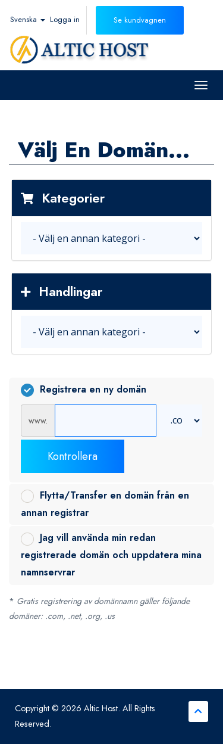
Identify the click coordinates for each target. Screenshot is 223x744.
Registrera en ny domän (83, 389)
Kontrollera (73, 456)
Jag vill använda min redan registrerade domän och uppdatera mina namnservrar (111, 555)
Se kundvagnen (140, 20)
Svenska (27, 19)
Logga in (65, 19)
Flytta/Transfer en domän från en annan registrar (105, 503)
